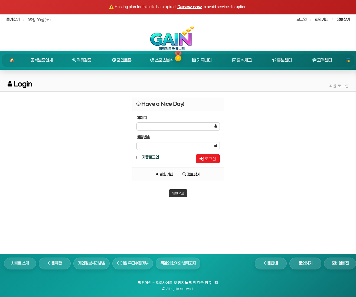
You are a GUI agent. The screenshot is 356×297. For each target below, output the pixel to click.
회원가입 (321, 19)
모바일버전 (340, 263)
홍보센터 (282, 60)
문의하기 (305, 263)
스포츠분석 (161, 60)
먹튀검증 (82, 60)
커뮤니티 (202, 60)
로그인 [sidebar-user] (301, 19)
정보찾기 (343, 19)
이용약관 (54, 263)
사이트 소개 (20, 263)
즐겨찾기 (13, 19)
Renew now (189, 7)
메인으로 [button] (178, 193)
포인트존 (122, 60)
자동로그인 (147, 157)
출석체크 (242, 60)
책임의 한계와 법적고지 (178, 263)
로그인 (208, 158)
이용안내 (270, 263)
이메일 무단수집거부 (132, 263)
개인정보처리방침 (91, 263)
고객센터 (322, 60)
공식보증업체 (42, 60)
